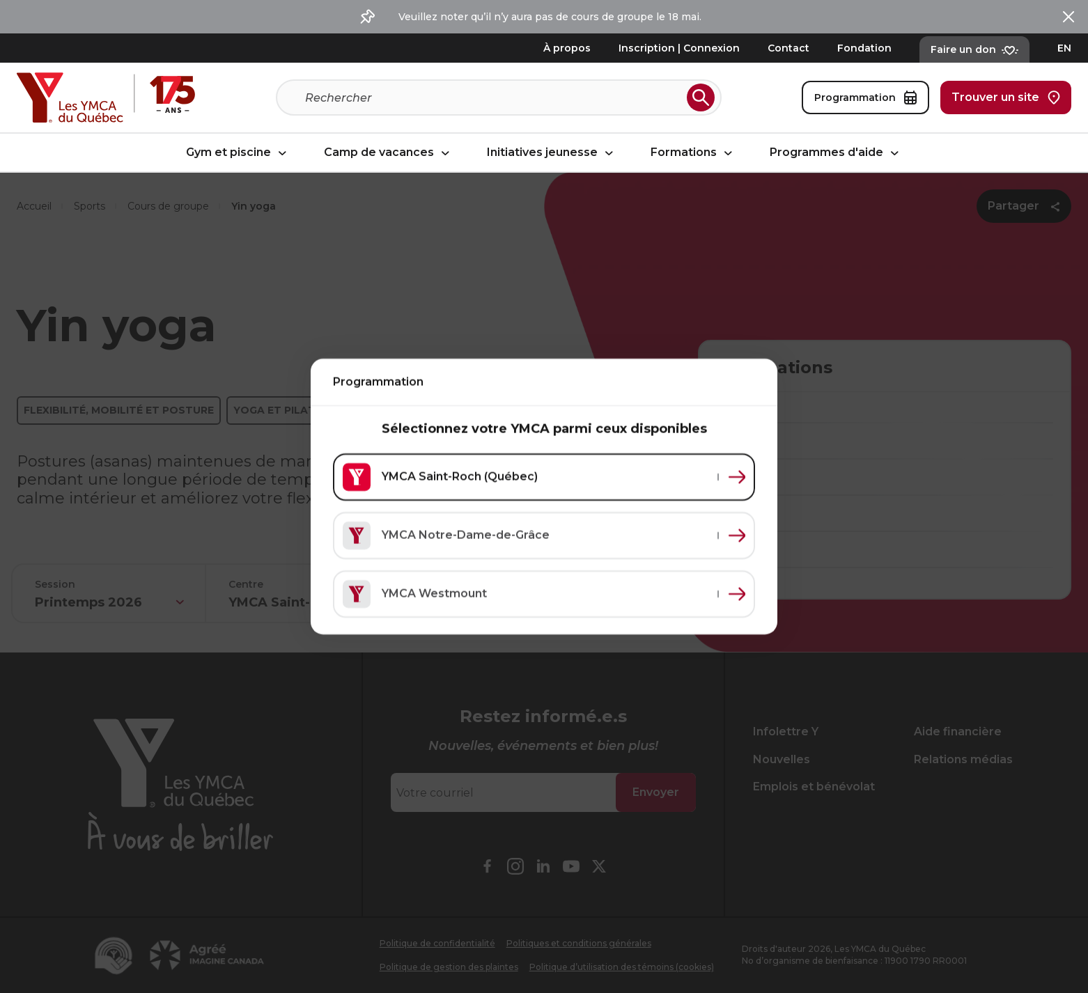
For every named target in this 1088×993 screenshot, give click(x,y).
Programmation (865, 97)
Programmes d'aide (836, 152)
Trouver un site (1005, 97)
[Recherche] (493, 97)
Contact (788, 48)
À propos (567, 48)
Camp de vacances (388, 152)
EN (1064, 48)
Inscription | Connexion (679, 48)
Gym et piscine (238, 152)
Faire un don (974, 49)
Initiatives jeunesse (552, 152)
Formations (693, 152)
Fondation (864, 48)
